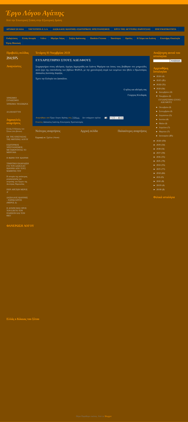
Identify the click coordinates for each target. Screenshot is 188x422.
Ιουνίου (162, 119)
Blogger (108, 416)
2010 (158, 181)
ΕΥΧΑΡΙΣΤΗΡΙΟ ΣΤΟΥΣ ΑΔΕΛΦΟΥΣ (63, 60)
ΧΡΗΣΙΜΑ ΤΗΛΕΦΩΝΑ (17, 104)
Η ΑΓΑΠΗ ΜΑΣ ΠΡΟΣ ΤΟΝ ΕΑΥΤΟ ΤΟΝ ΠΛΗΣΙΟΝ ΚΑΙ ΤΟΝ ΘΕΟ (17, 212)
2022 (159, 84)
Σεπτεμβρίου (164, 111)
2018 (158, 149)
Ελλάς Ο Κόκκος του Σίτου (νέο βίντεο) (15, 130)
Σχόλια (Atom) (53, 137)
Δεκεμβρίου (164, 92)
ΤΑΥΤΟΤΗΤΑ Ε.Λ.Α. (38, 29)
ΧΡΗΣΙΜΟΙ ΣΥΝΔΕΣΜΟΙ (13, 99)
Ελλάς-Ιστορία (29, 38)
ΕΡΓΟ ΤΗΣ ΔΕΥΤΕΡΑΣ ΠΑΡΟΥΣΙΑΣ (132, 29)
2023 (159, 80)
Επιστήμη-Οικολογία (170, 38)
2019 (158, 145)
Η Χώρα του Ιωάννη (146, 38)
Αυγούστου (164, 115)
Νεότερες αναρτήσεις (47, 131)
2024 (159, 76)
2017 (158, 153)
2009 (159, 185)
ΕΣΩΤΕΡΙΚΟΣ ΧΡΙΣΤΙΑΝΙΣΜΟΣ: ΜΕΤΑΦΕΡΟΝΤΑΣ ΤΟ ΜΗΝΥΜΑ (16, 148)
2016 (158, 157)
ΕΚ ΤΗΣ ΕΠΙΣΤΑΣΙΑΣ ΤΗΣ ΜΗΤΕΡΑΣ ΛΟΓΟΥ (17, 138)
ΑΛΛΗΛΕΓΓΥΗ (14, 112)
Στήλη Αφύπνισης (77, 38)
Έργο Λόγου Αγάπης (35, 13)
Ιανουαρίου (164, 136)
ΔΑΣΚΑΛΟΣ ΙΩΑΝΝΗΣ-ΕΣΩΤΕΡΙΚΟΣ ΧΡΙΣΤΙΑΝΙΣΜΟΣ (81, 29)
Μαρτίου (163, 131)
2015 (158, 161)
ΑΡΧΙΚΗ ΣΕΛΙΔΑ (15, 29)
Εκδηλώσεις (12, 38)
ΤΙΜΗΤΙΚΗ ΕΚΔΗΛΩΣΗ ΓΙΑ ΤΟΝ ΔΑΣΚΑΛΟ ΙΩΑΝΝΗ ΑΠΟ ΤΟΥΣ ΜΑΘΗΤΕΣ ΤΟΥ (18, 167)
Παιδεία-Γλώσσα (98, 38)
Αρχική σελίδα (89, 131)
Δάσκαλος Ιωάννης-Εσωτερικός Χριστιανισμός (63, 122)
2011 (158, 177)
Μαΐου (162, 123)
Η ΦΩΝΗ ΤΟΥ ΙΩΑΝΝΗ (17, 158)
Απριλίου (163, 127)
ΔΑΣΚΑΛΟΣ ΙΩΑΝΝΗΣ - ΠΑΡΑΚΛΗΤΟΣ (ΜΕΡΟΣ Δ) (17, 200)
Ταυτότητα (116, 38)
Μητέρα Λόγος (58, 38)
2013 (158, 169)
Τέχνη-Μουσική (13, 43)
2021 (158, 88)
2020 (159, 141)
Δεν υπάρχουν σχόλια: (91, 117)
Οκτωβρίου (164, 107)
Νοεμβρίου (164, 96)
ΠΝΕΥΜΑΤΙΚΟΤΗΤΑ (165, 29)
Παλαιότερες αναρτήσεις (132, 131)
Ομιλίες (128, 38)
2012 (158, 173)
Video (43, 38)
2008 (159, 189)
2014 (158, 165)
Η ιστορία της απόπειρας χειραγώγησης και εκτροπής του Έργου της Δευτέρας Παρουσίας (17, 180)
